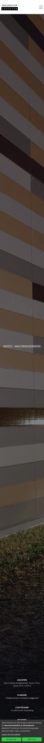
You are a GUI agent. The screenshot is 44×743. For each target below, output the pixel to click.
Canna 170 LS (34, 683)
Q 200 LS (27, 686)
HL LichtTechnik (17, 710)
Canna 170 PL (18, 686)
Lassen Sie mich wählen (11, 734)
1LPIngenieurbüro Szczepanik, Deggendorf (22, 698)
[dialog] (22, 731)
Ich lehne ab (11, 739)
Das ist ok (32, 739)
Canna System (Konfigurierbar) (16, 683)
